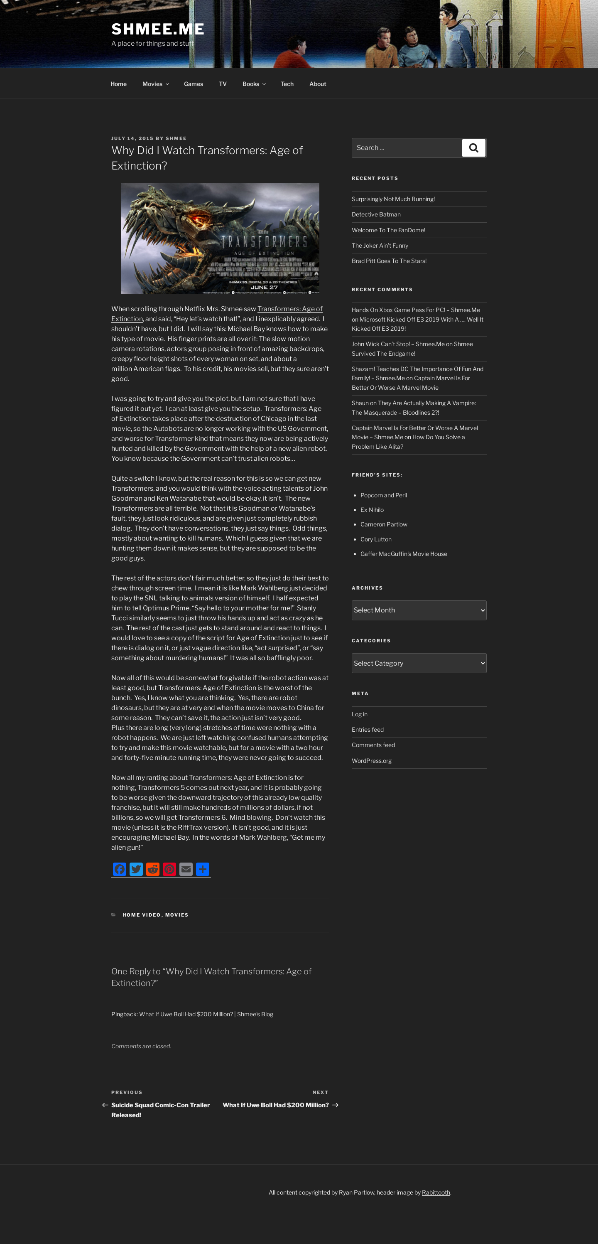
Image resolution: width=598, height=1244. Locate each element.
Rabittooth (436, 1192)
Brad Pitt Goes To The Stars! (389, 260)
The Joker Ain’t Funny (380, 245)
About (317, 83)
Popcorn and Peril (383, 495)
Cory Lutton (376, 539)
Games (193, 83)
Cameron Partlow (383, 524)
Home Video (142, 915)
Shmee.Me (158, 29)
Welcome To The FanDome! (388, 230)
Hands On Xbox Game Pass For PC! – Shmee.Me (416, 309)
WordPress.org (372, 760)
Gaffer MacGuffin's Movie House (403, 553)
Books (255, 83)
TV (223, 83)
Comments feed (373, 744)
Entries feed (368, 729)
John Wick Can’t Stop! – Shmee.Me (398, 343)
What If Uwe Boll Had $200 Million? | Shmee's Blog (206, 1014)
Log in (360, 714)
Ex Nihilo (372, 509)
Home (118, 83)
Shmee (176, 138)
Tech (287, 83)
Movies (156, 83)
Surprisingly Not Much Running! (393, 198)
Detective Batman (376, 214)
